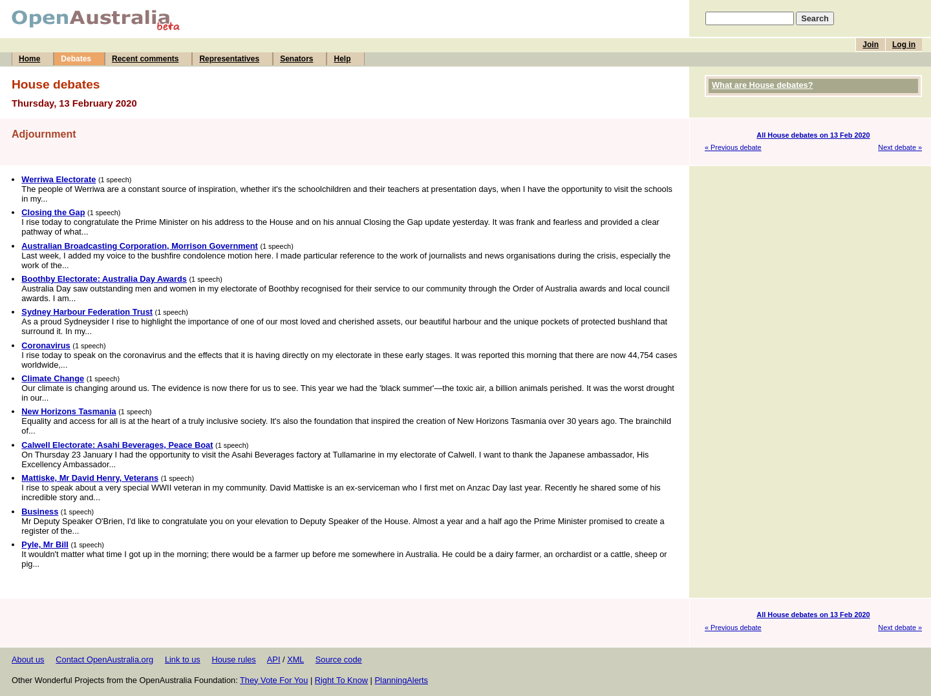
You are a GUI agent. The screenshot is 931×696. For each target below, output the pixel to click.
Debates (76, 58)
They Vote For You (274, 680)
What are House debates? (762, 85)
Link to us (182, 659)
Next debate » (900, 147)
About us (28, 659)
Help (342, 58)
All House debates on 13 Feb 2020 (813, 135)
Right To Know (341, 680)
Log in (903, 44)
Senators (296, 58)
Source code (339, 659)
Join (870, 44)
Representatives (229, 58)
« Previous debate (733, 147)
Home (29, 58)
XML (295, 659)
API (274, 659)
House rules (233, 659)
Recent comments (145, 58)
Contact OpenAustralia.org (104, 659)
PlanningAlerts (402, 680)
